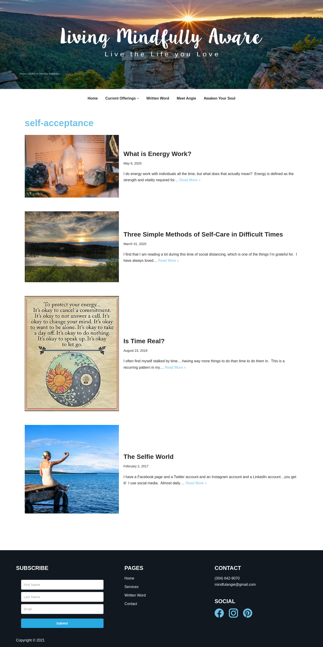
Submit (62, 623)
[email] (62, 609)
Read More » (190, 180)
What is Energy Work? (157, 153)
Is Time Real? (144, 341)
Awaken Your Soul (219, 98)
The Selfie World (148, 456)
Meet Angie (186, 98)
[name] (62, 585)
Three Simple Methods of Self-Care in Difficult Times (203, 234)
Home (93, 98)
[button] (138, 98)
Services (131, 587)
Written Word (157, 98)
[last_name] (62, 597)
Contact (130, 604)
